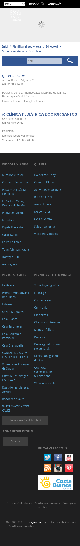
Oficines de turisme (47, 322)
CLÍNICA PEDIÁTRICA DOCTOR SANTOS (41, 114)
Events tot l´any (45, 175)
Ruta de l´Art (43, 197)
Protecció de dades (20, 503)
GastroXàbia (10, 235)
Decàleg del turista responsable (47, 346)
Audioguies (9, 264)
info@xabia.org (36, 522)
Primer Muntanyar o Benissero (16, 295)
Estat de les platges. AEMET (15, 389)
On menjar (41, 307)
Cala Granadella (12, 345)
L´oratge (40, 293)
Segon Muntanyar (14, 312)
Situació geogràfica (46, 285)
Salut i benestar (44, 226)
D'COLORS (15, 76)
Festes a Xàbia (11, 242)
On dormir (41, 315)
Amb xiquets (42, 204)
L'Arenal (7, 304)
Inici (5, 46)
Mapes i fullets (44, 330)
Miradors (8, 220)
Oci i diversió (43, 219)
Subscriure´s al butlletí (25, 420)
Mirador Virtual (12, 175)
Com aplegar (42, 300)
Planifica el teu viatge (26, 46)
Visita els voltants (46, 234)
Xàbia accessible (45, 383)
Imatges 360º (11, 257)
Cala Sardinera (12, 326)
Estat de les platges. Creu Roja (15, 378)
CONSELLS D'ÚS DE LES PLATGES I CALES (16, 355)
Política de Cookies (63, 522)
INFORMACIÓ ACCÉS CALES (15, 408)
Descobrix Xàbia (15, 164)
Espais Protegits (12, 227)
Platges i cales (14, 275)
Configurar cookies (48, 503)
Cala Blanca (9, 319)
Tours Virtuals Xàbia (15, 249)
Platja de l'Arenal (13, 213)
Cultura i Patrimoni (15, 182)
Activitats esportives (47, 190)
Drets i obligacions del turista (46, 358)
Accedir (15, 441)
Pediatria (35, 51)
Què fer (40, 164)
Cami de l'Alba (44, 182)
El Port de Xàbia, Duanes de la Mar (14, 203)
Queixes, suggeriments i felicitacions (44, 371)
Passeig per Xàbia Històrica (14, 192)
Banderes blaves (13, 399)
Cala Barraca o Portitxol (11, 336)
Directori (52, 46)
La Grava (8, 285)
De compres (42, 211)
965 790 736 (13, 522)
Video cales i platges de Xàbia (15, 366)
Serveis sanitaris (13, 51)
